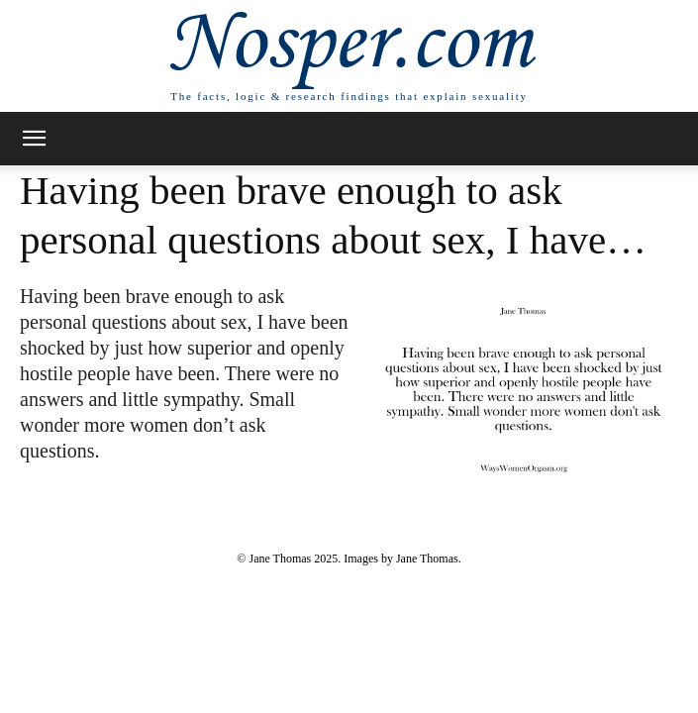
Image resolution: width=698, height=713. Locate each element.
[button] (33, 138)
